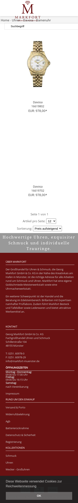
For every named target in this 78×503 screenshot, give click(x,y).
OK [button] (39, 495)
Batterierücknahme (17, 428)
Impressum (12, 393)
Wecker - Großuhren (18, 469)
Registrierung (14, 442)
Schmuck (11, 456)
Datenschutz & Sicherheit (21, 435)
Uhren (9, 462)
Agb (8, 421)
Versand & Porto (15, 407)
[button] (37, 486)
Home (5, 20)
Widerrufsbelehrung (18, 414)
